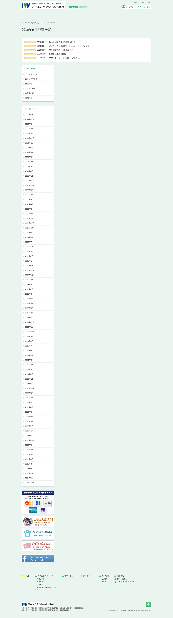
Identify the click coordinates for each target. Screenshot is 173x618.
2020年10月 (29, 185)
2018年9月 (29, 280)
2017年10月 (29, 332)
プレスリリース (31, 74)
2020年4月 (29, 204)
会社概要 (104, 579)
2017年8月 (29, 341)
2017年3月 (29, 365)
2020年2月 (29, 214)
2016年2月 (29, 426)
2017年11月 (29, 327)
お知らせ (28, 98)
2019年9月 (29, 233)
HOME (35, 13)
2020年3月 (29, 209)
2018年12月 (29, 266)
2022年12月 (29, 115)
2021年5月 (29, 171)
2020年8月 (29, 190)
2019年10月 (29, 228)
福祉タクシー (112, 13)
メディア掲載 (30, 88)
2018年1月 (29, 318)
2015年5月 (29, 459)
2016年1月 (29, 431)
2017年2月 (29, 369)
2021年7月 (29, 162)
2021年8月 (29, 157)
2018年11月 (29, 270)
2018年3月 (29, 308)
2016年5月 (29, 412)
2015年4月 (29, 464)
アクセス (104, 582)
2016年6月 (29, 407)
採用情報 (138, 13)
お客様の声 (29, 93)
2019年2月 (29, 256)
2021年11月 (29, 143)
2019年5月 (29, 247)
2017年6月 (29, 351)
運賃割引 (40, 584)
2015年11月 (29, 436)
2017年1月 (29, 374)
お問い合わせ (146, 2)
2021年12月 (29, 138)
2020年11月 (29, 181)
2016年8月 (29, 398)
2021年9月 (29, 152)
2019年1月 (29, 261)
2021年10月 (29, 148)
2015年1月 (29, 473)
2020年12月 (29, 176)
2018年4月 (29, 303)
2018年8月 (29, 285)
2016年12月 (29, 379)
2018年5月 (29, 299)
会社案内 (134, 2)
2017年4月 (29, 360)
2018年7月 (29, 289)
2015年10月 (29, 440)
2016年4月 (29, 417)
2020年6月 (29, 200)
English (83, 7)
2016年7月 (29, 403)
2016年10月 (29, 388)
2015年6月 (29, 454)
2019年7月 (29, 242)
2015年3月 (29, 469)
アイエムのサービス (61, 13)
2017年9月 (29, 336)
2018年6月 (29, 294)
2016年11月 (29, 384)
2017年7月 (29, 346)
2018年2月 (29, 313)
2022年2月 (29, 133)
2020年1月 (29, 218)
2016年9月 (29, 393)
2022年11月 (29, 119)
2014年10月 (29, 483)
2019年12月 (29, 223)
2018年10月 (29, 275)
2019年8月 (29, 237)
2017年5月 (29, 355)
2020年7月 (29, 195)
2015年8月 (29, 450)
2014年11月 (29, 478)
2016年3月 (29, 421)
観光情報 (28, 84)
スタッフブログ (37, 23)
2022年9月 (29, 124)
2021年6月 (29, 166)
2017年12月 (29, 322)
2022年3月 (29, 129)
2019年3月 (29, 251)
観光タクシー (86, 13)
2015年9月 (29, 445)
